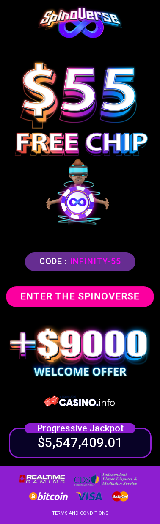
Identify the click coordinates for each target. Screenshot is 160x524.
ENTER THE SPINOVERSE (80, 296)
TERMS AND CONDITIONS (80, 513)
